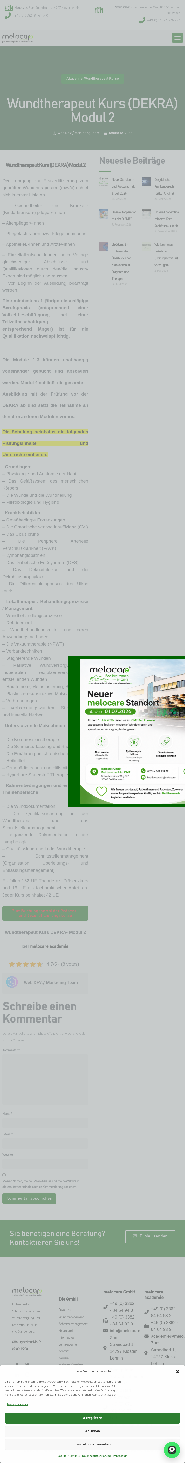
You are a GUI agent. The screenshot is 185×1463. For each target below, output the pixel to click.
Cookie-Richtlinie (69, 1455)
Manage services (17, 1404)
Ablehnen (92, 1431)
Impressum (120, 1455)
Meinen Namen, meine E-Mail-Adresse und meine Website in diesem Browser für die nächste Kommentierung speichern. (40, 1184)
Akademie (74, 78)
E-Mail (7, 1134)
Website (7, 1155)
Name (7, 1114)
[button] (177, 1371)
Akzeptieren (92, 1418)
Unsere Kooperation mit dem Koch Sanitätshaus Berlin (166, 219)
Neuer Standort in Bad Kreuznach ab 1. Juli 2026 (123, 186)
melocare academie (49, 946)
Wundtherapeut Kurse (101, 78)
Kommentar (11, 1050)
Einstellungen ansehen (93, 1444)
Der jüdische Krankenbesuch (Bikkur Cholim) (164, 186)
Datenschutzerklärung (96, 1455)
